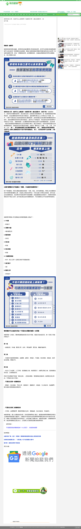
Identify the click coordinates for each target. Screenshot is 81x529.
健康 (7, 14)
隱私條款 (21, 527)
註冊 (80, 0)
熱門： (54, 14)
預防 (10, 14)
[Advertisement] (30, 34)
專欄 (38, 14)
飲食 (18, 14)
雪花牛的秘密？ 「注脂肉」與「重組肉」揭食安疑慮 (66, 12)
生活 (32, 14)
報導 (4, 14)
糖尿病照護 (45, 14)
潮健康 (18, 24)
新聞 (13, 14)
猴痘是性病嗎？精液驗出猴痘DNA (38, 11)
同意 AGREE (78, 527)
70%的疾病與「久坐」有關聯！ (11, 11)
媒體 (41, 14)
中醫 (15, 14)
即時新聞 (24, 24)
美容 (27, 14)
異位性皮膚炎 (62, 14)
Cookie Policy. (62, 527)
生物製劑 (58, 14)
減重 (24, 14)
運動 (21, 14)
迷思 (35, 14)
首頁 (1, 14)
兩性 (29, 14)
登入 (77, 0)
